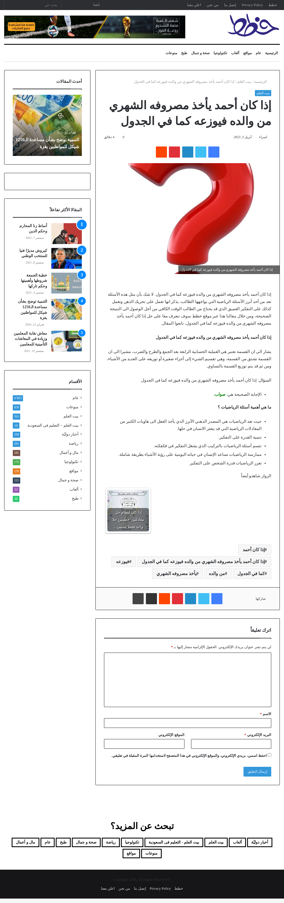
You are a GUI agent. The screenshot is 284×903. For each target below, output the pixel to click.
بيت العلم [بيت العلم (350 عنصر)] (203, 843)
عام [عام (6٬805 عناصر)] (178, 857)
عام (258, 53)
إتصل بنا (230, 5)
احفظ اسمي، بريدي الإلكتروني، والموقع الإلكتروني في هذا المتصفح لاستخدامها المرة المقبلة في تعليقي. (189, 755)
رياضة (73, 443)
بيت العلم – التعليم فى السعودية (52, 425)
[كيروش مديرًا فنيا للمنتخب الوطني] (66, 258)
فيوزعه (122, 561)
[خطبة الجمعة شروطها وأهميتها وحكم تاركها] (66, 283)
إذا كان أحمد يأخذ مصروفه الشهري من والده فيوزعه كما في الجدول (203, 561)
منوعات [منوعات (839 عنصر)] (114, 857)
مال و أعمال (69, 453)
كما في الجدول (251, 573)
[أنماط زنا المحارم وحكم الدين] (66, 233)
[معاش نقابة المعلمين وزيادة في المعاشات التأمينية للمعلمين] (66, 341)
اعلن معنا (194, 5)
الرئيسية (271, 53)
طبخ (184, 53)
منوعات (171, 53)
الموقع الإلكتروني (171, 735)
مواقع (247, 53)
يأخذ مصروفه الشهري (176, 573)
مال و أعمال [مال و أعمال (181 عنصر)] (148, 857)
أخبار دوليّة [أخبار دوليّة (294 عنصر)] (261, 843)
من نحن (212, 5)
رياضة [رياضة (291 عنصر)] (58, 843)
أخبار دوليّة (70, 434)
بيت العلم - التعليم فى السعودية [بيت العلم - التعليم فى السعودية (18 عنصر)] (144, 843)
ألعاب (235, 53)
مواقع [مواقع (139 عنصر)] (87, 857)
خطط (272, 5)
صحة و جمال (200, 53)
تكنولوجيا (220, 53)
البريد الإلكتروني (257, 735)
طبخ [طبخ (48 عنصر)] (198, 857)
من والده (217, 573)
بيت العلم (244, 81)
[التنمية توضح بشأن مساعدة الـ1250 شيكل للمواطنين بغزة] (66, 309)
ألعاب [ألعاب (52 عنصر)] (231, 843)
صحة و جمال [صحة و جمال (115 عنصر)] (25, 843)
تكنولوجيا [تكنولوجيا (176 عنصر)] (87, 843)
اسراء (263, 137)
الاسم (265, 714)
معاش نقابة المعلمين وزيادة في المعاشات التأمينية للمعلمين (30, 338)
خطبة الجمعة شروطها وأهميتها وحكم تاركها (34, 280)
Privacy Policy (252, 5)
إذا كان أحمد (254, 549)
